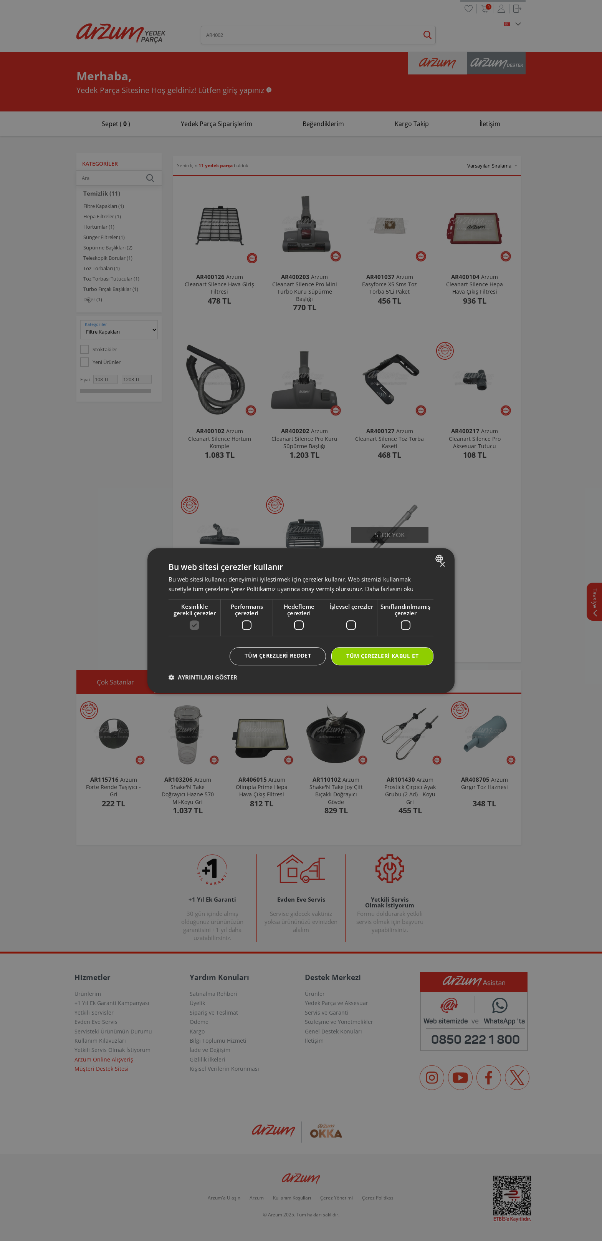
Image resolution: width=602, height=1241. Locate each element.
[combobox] (440, 558)
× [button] (442, 565)
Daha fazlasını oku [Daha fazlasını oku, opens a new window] (389, 589)
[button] (203, 677)
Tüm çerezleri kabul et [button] (382, 656)
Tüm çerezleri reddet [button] (278, 656)
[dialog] (301, 620)
